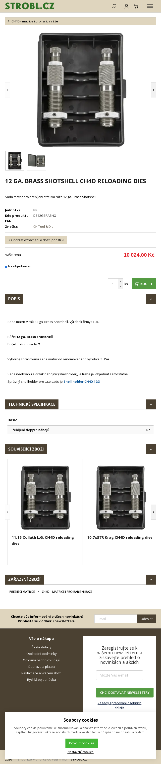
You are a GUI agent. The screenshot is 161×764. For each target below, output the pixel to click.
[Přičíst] (120, 281)
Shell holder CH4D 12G (81, 381)
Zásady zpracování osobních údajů (119, 705)
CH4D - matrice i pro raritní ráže (67, 592)
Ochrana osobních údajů (41, 660)
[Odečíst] (120, 286)
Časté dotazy (42, 647)
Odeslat (147, 618)
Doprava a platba (41, 666)
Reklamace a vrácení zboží (41, 673)
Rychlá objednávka (41, 679)
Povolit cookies (81, 743)
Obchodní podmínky (41, 653)
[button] (7, 90)
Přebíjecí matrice (22, 592)
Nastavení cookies (80, 752)
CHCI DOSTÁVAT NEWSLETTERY (125, 692)
